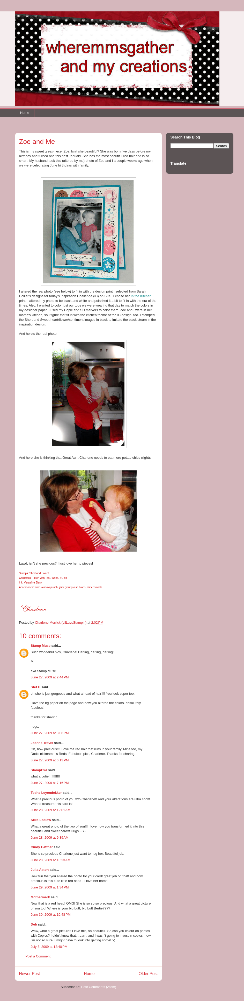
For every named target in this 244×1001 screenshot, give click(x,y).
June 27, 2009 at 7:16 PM (50, 783)
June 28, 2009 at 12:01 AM (51, 810)
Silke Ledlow (41, 820)
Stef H (36, 687)
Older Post (148, 973)
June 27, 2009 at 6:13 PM (50, 760)
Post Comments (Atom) (98, 987)
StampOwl (39, 770)
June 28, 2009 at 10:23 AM (51, 860)
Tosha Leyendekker (46, 793)
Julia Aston (40, 870)
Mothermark (40, 897)
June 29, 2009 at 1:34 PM (50, 887)
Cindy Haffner (42, 847)
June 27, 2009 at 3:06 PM (50, 733)
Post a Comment (38, 956)
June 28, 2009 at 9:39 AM (50, 837)
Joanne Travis (42, 743)
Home (24, 113)
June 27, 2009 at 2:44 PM (50, 677)
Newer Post (29, 973)
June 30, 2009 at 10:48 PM (51, 914)
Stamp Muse (41, 646)
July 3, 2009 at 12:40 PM (49, 947)
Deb (34, 924)
